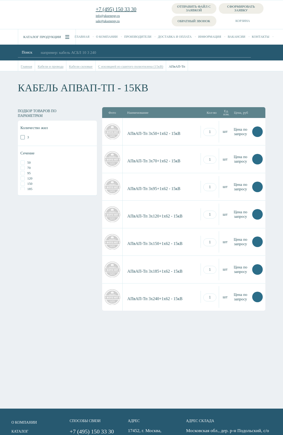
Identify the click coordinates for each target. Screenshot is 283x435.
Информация (209, 37)
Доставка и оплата (175, 37)
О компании (107, 37)
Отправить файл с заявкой (194, 8)
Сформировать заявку (241, 8)
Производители (137, 37)
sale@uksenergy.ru (108, 21)
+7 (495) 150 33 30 (116, 9)
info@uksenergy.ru (108, 16)
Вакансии (236, 37)
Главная (82, 37)
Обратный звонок (194, 21)
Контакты (260, 37)
